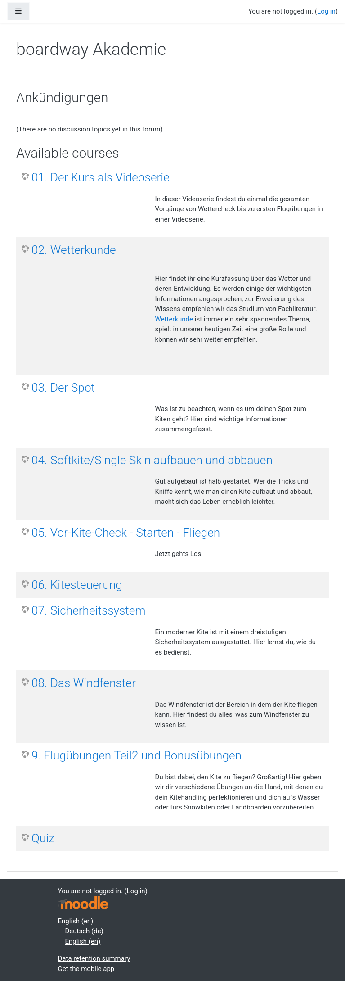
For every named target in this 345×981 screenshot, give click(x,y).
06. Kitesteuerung (76, 585)
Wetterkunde (174, 319)
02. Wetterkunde (73, 250)
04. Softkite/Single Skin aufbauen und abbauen (152, 460)
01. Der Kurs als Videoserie (100, 177)
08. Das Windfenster (83, 683)
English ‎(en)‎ (76, 921)
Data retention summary (94, 958)
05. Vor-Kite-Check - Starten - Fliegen (125, 532)
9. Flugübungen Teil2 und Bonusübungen (136, 755)
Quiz (42, 838)
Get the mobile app (86, 969)
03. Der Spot (63, 387)
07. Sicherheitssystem (88, 610)
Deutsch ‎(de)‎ (84, 931)
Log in (326, 11)
